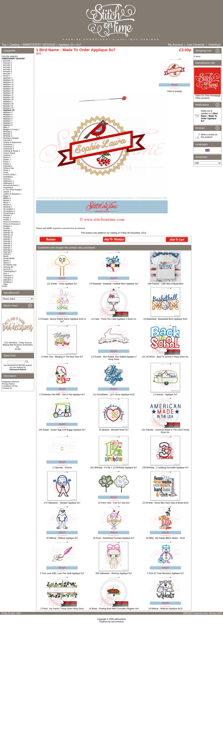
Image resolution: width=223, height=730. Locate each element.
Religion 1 (7, 226)
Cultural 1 (7, 155)
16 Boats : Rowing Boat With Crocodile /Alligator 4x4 (114, 608)
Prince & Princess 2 (11, 224)
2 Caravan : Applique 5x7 (165, 394)
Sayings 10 (8, 232)
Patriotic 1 (7, 215)
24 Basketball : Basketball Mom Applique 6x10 (165, 319)
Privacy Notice (8, 384)
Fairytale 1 (7, 166)
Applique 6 (7, 119)
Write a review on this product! (209, 135)
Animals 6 (7, 71)
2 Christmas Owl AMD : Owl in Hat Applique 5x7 (62, 394)
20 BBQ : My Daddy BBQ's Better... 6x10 (165, 538)
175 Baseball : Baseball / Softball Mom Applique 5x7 (114, 283)
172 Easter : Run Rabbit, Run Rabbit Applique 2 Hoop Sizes (113, 358)
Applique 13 (8, 86)
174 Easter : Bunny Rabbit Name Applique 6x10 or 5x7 (62, 320)
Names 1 (7, 205)
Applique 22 (8, 108)
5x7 (79, 44)
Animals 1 (7, 61)
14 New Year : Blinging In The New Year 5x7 (62, 357)
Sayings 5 (7, 243)
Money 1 (7, 200)
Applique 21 (8, 106)
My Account (175, 44)
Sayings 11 (8, 235)
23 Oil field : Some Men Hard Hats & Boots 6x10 (165, 503)
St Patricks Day (10, 265)
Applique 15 (8, 91)
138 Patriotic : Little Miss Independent (165, 283)
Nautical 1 (7, 207)
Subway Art (8, 267)
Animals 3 (7, 65)
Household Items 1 (11, 185)
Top (4, 44)
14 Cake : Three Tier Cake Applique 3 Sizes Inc (113, 319)
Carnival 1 (7, 140)
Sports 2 (7, 263)
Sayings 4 (7, 241)
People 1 (7, 217)
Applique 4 (7, 114)
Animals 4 (7, 67)
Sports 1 (7, 260)
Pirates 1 (7, 220)
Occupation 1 (9, 209)
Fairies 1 (7, 164)
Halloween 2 (8, 183)
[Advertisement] (111, 654)
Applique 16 (8, 93)
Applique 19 (8, 99)
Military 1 (7, 198)
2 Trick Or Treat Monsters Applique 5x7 (165, 573)
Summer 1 (7, 269)
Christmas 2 (8, 147)
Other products (202, 98)
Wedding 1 (7, 282)
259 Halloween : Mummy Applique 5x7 (114, 573)
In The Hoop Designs (12, 189)
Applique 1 (7, 78)
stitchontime (120, 619)
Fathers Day (8, 168)
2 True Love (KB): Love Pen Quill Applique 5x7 (62, 573)
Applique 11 (8, 82)
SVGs (4, 286)
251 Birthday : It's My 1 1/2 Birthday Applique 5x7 (113, 467)
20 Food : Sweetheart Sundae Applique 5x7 (113, 538)
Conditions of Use (10, 386)
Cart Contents (195, 44)
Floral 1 (6, 170)
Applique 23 (66, 44)
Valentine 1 (8, 280)
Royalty (6, 228)
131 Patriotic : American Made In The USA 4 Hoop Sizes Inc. (165, 431)
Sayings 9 (7, 252)
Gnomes (7, 179)
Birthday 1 (7, 131)
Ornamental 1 (9, 213)
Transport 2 (8, 278)
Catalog (14, 44)
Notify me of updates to (209, 116)
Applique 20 (8, 104)
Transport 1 (8, 275)
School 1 (7, 254)
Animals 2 (7, 63)
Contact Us (7, 388)
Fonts (5, 172)
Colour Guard (9, 153)
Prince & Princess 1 (11, 222)
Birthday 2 (7, 134)
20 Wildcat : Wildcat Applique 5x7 (62, 538)
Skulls (5, 256)
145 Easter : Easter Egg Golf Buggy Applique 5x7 (62, 430)
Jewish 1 (7, 192)
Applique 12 (8, 84)
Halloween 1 (8, 181)
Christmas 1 (8, 144)
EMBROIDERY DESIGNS (38, 44)
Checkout (214, 44)
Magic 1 (6, 196)
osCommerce (117, 621)
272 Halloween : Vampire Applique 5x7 (62, 503)
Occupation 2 (9, 211)
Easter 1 (7, 159)
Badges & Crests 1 (11, 129)
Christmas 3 (8, 149)
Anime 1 (6, 76)
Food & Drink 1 (9, 174)
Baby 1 (6, 127)
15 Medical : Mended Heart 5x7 (114, 430)
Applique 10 (8, 80)
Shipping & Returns (10, 382)
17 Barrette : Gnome (62, 467)
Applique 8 (7, 123)
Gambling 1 (8, 177)
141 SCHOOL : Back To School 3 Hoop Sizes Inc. (165, 357)
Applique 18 (8, 97)
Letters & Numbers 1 (12, 194)
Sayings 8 (7, 250)
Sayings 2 (7, 237)
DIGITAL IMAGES (10, 56)
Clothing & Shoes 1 (11, 151)
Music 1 (6, 202)
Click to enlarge (174, 90)
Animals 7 (7, 73)
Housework (8, 187)
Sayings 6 (7, 245)
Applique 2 (7, 101)
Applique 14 (8, 89)
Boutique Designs (11, 138)
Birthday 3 (7, 136)
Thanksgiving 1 (9, 271)
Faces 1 (6, 162)
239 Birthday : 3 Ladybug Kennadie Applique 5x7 (165, 467)
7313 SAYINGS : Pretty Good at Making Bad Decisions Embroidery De (18, 345)
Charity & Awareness (12, 142)
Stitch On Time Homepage (208, 95)
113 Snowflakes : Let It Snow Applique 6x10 (114, 394)
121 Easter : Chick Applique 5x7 (62, 283)
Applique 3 (7, 112)
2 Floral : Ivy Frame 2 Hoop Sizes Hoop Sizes (62, 608)
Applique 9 (7, 125)
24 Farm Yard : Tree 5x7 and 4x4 (113, 503)
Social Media (8, 258)
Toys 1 (6, 273)
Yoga (5, 284)
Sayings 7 (7, 247)
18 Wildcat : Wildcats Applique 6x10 (165, 608)
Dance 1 (7, 157)
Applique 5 (7, 116)
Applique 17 (8, 95)
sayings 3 (7, 239)
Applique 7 (7, 121)
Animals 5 (7, 69)
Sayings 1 (7, 230)
